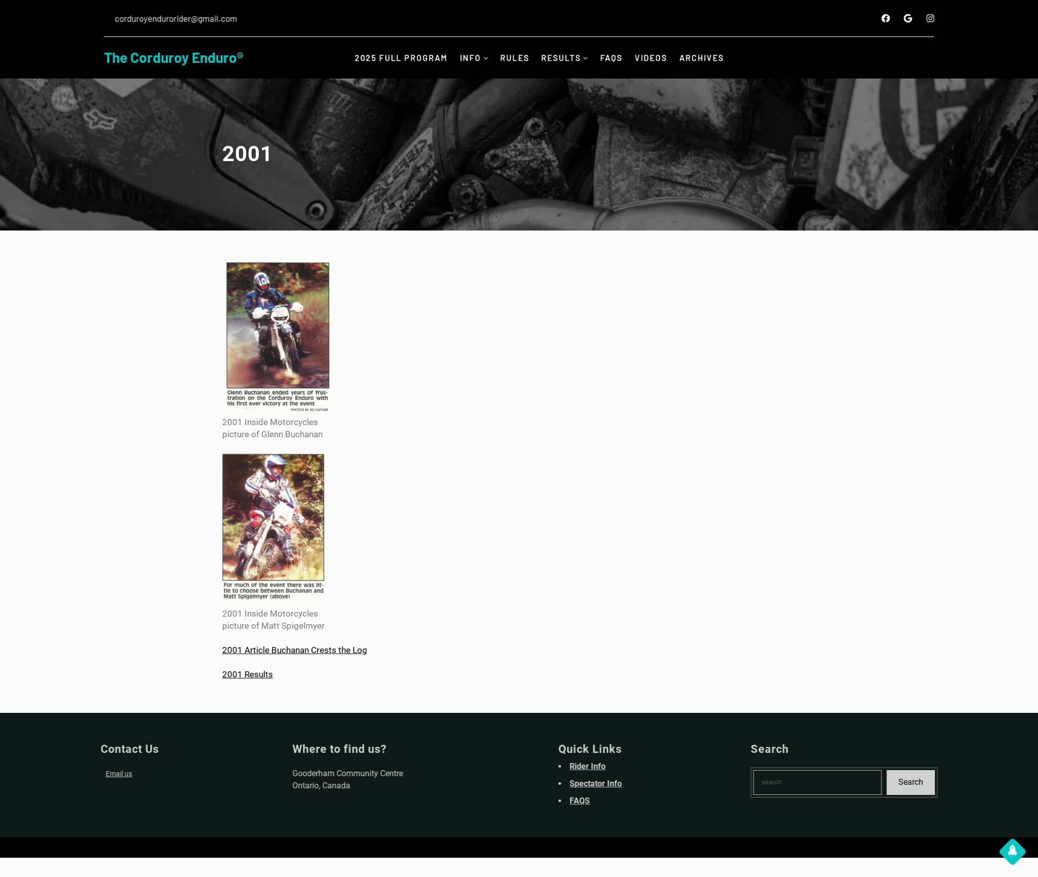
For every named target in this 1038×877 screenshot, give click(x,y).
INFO (467, 57)
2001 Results (247, 674)
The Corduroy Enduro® (173, 57)
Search (964, 782)
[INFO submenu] (483, 57)
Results (562, 57)
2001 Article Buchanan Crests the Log (294, 650)
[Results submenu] (588, 57)
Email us (65, 774)
